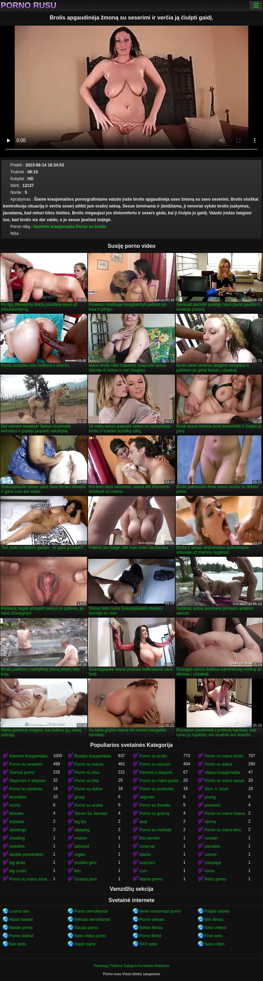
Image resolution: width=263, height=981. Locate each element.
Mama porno (150, 879)
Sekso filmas (151, 927)
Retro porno (215, 879)
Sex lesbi (17, 944)
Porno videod (21, 935)
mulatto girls (85, 862)
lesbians (16, 821)
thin (77, 871)
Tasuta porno (86, 927)
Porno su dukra (218, 764)
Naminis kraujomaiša (54, 226)
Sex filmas (213, 919)
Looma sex (19, 911)
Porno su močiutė (155, 830)
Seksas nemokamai (92, 919)
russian (211, 838)
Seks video (214, 944)
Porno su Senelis (155, 805)
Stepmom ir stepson (27, 780)
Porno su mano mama (224, 813)
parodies (212, 846)
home (209, 871)
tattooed (81, 846)
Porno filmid (150, 935)
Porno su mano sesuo (224, 780)
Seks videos (215, 927)
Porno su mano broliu (223, 756)
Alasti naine (85, 944)
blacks (145, 854)
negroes (146, 797)
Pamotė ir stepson (156, 772)
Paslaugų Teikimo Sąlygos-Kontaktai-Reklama (132, 966)
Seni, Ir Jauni (216, 789)
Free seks (213, 935)
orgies (80, 854)
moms (15, 805)
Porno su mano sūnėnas (31, 879)
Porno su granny (154, 813)
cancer (210, 854)
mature (80, 838)
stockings (17, 830)
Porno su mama (88, 764)
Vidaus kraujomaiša (222, 772)
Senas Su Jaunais (91, 813)
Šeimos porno (22, 772)
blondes (16, 813)
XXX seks (148, 944)
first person (149, 838)
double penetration (26, 854)
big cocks (17, 871)
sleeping (82, 830)
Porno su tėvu (87, 772)
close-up (147, 846)
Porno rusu (29, 5)
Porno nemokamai (91, 911)
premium (212, 805)
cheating (17, 838)
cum (143, 871)
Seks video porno (90, 935)
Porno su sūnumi (154, 764)
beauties (17, 846)
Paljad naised (216, 911)
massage (212, 862)
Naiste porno (21, 927)
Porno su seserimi (25, 764)
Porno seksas (151, 919)
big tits (80, 821)
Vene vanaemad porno (160, 911)
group (79, 797)
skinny (210, 821)
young (210, 797)
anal (143, 821)
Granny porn (85, 879)
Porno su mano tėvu (222, 830)
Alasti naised (21, 919)
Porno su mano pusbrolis (161, 780)
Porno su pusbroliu (156, 789)
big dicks (17, 862)
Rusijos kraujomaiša (92, 756)
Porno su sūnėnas (25, 789)
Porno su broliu (91, 226)
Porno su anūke (88, 805)
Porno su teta (86, 780)
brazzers (147, 862)
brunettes (17, 797)
